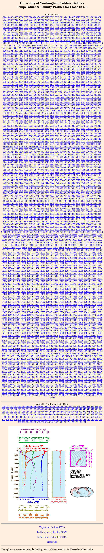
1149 (39, 45)
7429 (67, 183)
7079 (47, 170)
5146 (36, 115)
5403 (21, 139)
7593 (57, 188)
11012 (11, 242)
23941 (80, 395)
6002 (5, 144)
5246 (88, 126)
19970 (23, 335)
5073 (78, 105)
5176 (57, 118)
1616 (83, 66)
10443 (42, 234)
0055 (93, 20)
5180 (78, 118)
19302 (80, 325)
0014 (67, 17)
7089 (93, 170)
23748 (49, 395)
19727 (30, 333)
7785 (31, 196)
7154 (5, 175)
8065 (5, 201)
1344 (52, 56)
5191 (31, 120)
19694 (4, 333)
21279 (93, 356)
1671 (5, 71)
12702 (68, 278)
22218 (42, 377)
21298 (23, 359)
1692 (98, 71)
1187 (64, 48)
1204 (10, 51)
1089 (3, 43)
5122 (15, 113)
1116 (50, 43)
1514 (36, 61)
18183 (30, 307)
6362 (15, 157)
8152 (62, 203)
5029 (72, 100)
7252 (98, 177)
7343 (52, 180)
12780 (55, 286)
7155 (10, 175)
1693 (5, 74)
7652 (26, 193)
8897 (36, 221)
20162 (49, 340)
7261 (31, 180)
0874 (47, 38)
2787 (62, 89)
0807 (78, 32)
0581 (5, 30)
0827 (15, 35)
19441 (87, 328)
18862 (80, 317)
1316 (41, 53)
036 (48, 409)
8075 (21, 201)
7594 (62, 188)
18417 (80, 309)
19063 (93, 320)
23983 (99, 395)
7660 (36, 193)
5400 (5, 139)
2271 (15, 87)
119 (79, 417)
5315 (78, 131)
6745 (31, 162)
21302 (30, 359)
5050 (72, 102)
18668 (11, 315)
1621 (5, 69)
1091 (14, 43)
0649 (10, 32)
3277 (57, 95)
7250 (88, 177)
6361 (10, 157)
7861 (88, 196)
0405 (98, 22)
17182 (42, 294)
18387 (61, 309)
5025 (52, 100)
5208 (93, 120)
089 (60, 414)
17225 (55, 294)
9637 (21, 229)
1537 (21, 64)
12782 (68, 286)
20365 (11, 346)
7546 (31, 185)
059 (40, 412)
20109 (68, 338)
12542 (4, 268)
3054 (41, 95)
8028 (72, 198)
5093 (83, 108)
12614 (49, 271)
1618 (93, 66)
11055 (67, 242)
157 (40, 422)
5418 (72, 139)
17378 (36, 296)
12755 (68, 284)
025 (3, 409)
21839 (99, 366)
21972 (68, 372)
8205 (41, 208)
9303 (36, 227)
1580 (26, 66)
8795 (5, 221)
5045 (47, 102)
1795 (47, 79)
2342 (83, 87)
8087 (41, 201)
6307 (78, 152)
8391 (83, 214)
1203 (5, 51)
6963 (62, 167)
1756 (78, 74)
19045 (74, 320)
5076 (93, 105)
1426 (26, 58)
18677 (17, 315)
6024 (67, 144)
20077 (30, 338)
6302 (52, 152)
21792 (23, 366)
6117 (67, 146)
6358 (93, 154)
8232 (26, 211)
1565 (47, 64)
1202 (100, 48)
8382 (57, 214)
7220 (67, 177)
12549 (23, 268)
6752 (67, 162)
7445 (72, 183)
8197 (5, 208)
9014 (62, 221)
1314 (31, 53)
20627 (17, 351)
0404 (93, 22)
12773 (17, 286)
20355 (99, 343)
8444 (52, 216)
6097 (26, 146)
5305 (36, 131)
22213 (36, 377)
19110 (61, 322)
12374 (49, 252)
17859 (36, 302)
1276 (72, 51)
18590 (55, 312)
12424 (87, 258)
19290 (68, 325)
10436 (17, 234)
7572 (10, 188)
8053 (98, 198)
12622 (99, 271)
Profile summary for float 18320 (52, 532)
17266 (68, 294)
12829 (99, 289)
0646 (98, 30)
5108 (52, 110)
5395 (78, 136)
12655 (4, 278)
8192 (83, 206)
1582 (36, 66)
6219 (10, 149)
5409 (26, 139)
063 (56, 412)
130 (23, 419)
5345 (93, 133)
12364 (86, 250)
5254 (26, 128)
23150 (42, 392)
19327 (99, 325)
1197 (75, 48)
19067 (11, 322)
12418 (55, 258)
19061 (87, 320)
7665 (52, 193)
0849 (88, 35)
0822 (98, 32)
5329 (52, 133)
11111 (86, 247)
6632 (62, 159)
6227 (47, 149)
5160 (72, 115)
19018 (61, 320)
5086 (47, 108)
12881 (23, 291)
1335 (10, 56)
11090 (67, 245)
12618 (74, 271)
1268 (36, 51)
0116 (72, 22)
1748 (36, 74)
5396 (83, 136)
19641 (87, 330)
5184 (98, 118)
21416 (87, 359)
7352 (67, 180)
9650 (41, 229)
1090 (8, 43)
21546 (17, 364)
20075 (24, 338)
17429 (80, 296)
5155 (47, 115)
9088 (88, 221)
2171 (5, 84)
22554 (42, 382)
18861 (74, 317)
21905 (11, 372)
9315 (72, 227)
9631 (5, 229)
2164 (67, 82)
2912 (5, 95)
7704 (15, 196)
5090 (67, 108)
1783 (93, 76)
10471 (11, 237)
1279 (88, 51)
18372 (42, 309)
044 (80, 409)
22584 (68, 382)
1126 (100, 43)
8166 (93, 203)
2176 (31, 84)
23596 (23, 395)
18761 (80, 315)
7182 (78, 175)
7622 (83, 190)
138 (52, 419)
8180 (47, 206)
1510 (15, 61)
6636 (78, 159)
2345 (98, 87)
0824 (10, 35)
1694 (10, 74)
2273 (26, 87)
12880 (17, 291)
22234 (61, 377)
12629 (42, 273)
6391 (41, 157)
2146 (78, 79)
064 (60, 412)
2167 (83, 82)
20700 (74, 351)
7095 (10, 172)
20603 (80, 348)
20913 (42, 353)
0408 (15, 25)
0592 (36, 30)
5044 (41, 102)
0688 (36, 32)
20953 (68, 353)
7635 (93, 190)
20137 (17, 340)
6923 (47, 167)
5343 (88, 133)
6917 (15, 167)
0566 (72, 27)
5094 (88, 108)
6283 (15, 152)
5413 (47, 139)
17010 (80, 291)
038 (56, 409)
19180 (17, 325)
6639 (93, 159)
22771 (17, 387)
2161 (52, 82)
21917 (23, 372)
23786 (55, 395)
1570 (72, 64)
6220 (15, 149)
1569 (67, 64)
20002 (61, 335)
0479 (10, 27)
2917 (31, 95)
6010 (21, 144)
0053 (83, 20)
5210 (5, 123)
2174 (21, 84)
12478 (4, 265)
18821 (36, 317)
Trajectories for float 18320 (52, 527)
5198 (67, 120)
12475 (87, 263)
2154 (21, 82)
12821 (49, 289)
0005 (26, 17)
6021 (52, 144)
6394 (57, 157)
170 (64, 422)
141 (60, 419)
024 (100, 406)
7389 (5, 183)
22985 (80, 390)
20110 (74, 338)
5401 (10, 139)
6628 (41, 159)
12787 (99, 286)
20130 (87, 338)
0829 (26, 35)
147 (84, 419)
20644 (42, 351)
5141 (10, 115)
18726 (49, 315)
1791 (36, 79)
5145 (31, 115)
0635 (62, 30)
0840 (78, 35)
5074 (83, 105)
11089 (61, 245)
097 (92, 414)
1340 (36, 56)
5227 (88, 123)
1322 (67, 53)
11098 (12, 247)
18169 (23, 307)
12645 (42, 276)
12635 (80, 273)
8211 (72, 208)
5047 (57, 102)
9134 (36, 224)
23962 (93, 395)
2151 (5, 82)
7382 (93, 180)
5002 (36, 97)
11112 (92, 247)
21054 (17, 356)
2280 (62, 87)
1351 (88, 56)
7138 (57, 172)
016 (68, 406)
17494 (23, 299)
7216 (57, 177)
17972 (87, 302)
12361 (67, 250)
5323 (21, 133)
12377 (61, 252)
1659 (78, 69)
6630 (52, 159)
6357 (88, 154)
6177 (88, 146)
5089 (62, 108)
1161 (100, 45)
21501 (80, 361)
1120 (70, 43)
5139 (98, 113)
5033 (93, 100)
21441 (11, 361)
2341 (78, 87)
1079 (83, 40)
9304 (41, 227)
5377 (10, 136)
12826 (80, 289)
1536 (15, 64)
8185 (67, 206)
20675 (61, 351)
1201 (95, 48)
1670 (98, 69)
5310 (62, 131)
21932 (30, 372)
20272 (36, 343)
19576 (30, 330)
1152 (54, 45)
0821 (93, 32)
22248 (80, 377)
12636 (87, 273)
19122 (74, 322)
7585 (36, 188)
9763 (60, 232)
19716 (17, 333)
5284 (72, 128)
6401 (78, 157)
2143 (62, 79)
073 (96, 412)
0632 (57, 30)
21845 (11, 369)
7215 (52, 177)
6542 (31, 159)
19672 (99, 330)
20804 (99, 351)
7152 (93, 172)
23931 (74, 395)
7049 (98, 167)
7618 (67, 190)
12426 (93, 258)
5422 (93, 139)
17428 (74, 296)
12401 (68, 255)
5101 (16, 110)
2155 (26, 82)
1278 (83, 51)
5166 (5, 118)
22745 (80, 384)
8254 (62, 211)
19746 (42, 333)
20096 (49, 338)
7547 (36, 185)
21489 (61, 361)
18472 (11, 312)
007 (32, 406)
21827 (74, 366)
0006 (31, 17)
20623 (11, 351)
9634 (15, 229)
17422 (68, 296)
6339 (47, 154)
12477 (99, 263)
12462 (49, 263)
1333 (98, 53)
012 (52, 406)
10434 (4, 234)
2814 (41, 92)
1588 (67, 66)
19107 (55, 322)
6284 (21, 152)
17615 (87, 299)
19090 (43, 322)
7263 (41, 180)
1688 (83, 71)
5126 (36, 113)
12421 (74, 258)
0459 (93, 25)
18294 (68, 307)
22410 (55, 379)
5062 (26, 105)
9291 (98, 224)
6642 (10, 162)
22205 (23, 377)
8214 (88, 208)
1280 (93, 51)
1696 (15, 74)
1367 (21, 58)
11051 (49, 242)
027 (11, 409)
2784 (47, 89)
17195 (49, 294)
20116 (80, 338)
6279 (93, 149)
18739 (61, 315)
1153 (59, 45)
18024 (11, 304)
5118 (93, 110)
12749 (36, 284)
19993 (42, 335)
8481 (26, 219)
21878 (55, 369)
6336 (31, 154)
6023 (62, 144)
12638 (99, 273)
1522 (78, 61)
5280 (52, 128)
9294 (10, 227)
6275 (72, 149)
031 (28, 409)
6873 (31, 164)
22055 (23, 374)
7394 (10, 183)
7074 (31, 170)
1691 (93, 71)
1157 (80, 45)
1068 (52, 40)
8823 (21, 221)
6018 (36, 144)
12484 (42, 265)
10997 (74, 240)
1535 (10, 64)
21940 (42, 372)
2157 (36, 82)
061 (48, 412)
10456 (68, 234)
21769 (11, 366)
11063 (92, 242)
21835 (87, 366)
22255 (87, 377)
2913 (10, 95)
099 (100, 414)
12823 (61, 289)
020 (84, 406)
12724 (36, 281)
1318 (52, 53)
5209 (98, 120)
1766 (31, 76)
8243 (36, 211)
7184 (88, 175)
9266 (72, 224)
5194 (47, 120)
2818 (62, 92)
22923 (11, 390)
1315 (36, 53)
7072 (26, 170)
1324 (78, 53)
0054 (88, 20)
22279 (17, 379)
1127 (3, 45)
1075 (62, 40)
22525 (23, 382)
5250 (10, 128)
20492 (49, 346)
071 (88, 412)
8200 (21, 208)
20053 (99, 335)
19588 (42, 330)
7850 (78, 196)
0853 (5, 38)
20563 (23, 348)
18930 (17, 320)
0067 (57, 22)
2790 (78, 89)
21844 (4, 369)
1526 (93, 61)
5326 (36, 133)
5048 (62, 102)
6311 (98, 152)
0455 (72, 25)
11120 (17, 250)
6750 (57, 162)
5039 (26, 102)
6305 (67, 152)
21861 (30, 369)
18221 (36, 307)
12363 (80, 250)
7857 (83, 196)
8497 (62, 219)
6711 (26, 162)
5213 (21, 123)
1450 (47, 58)
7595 (67, 188)
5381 (26, 136)
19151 (99, 322)
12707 (74, 278)
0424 (52, 25)
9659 (62, 229)
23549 (17, 395)
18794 (4, 317)
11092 (80, 245)
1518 (57, 61)
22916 (4, 390)
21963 (61, 372)
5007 (62, 97)
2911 (98, 92)
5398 (93, 136)
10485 (23, 237)
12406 (87, 255)
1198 (80, 48)
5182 (88, 118)
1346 (62, 56)
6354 (72, 154)
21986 (93, 372)
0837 (67, 35)
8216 (98, 208)
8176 (31, 206)
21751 (99, 364)
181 (84, 422)
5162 (83, 115)
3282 (83, 95)
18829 (55, 317)
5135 (78, 113)
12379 (74, 252)
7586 (41, 188)
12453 (93, 260)
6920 (31, 167)
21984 (87, 372)
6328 (10, 154)
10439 (30, 234)
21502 (87, 361)
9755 (29, 232)
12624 (11, 273)
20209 (80, 340)
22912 (99, 387)
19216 (42, 325)
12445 (42, 260)
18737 (55, 315)
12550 (30, 268)
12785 (87, 286)
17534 (42, 299)
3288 (15, 97)
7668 (62, 193)
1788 (21, 79)
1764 (21, 76)
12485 (49, 265)
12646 (49, 276)
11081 (30, 245)
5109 (57, 110)
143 (68, 419)
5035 (5, 102)
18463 (4, 312)
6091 (93, 144)
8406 (21, 216)
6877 (41, 164)
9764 (66, 232)
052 (11, 412)
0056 (98, 20)
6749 (52, 162)
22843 (68, 387)
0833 (47, 35)
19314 (87, 325)
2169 (93, 82)
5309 (57, 131)
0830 (31, 35)
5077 (98, 105)
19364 (36, 328)
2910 (93, 92)
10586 (74, 237)
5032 (88, 100)
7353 (72, 180)
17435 (87, 296)
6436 (88, 157)
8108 (57, 201)
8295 (93, 211)
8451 (67, 216)
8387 (72, 214)
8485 (41, 219)
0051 (72, 20)
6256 (67, 149)
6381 (26, 157)
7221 (72, 177)
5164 (93, 115)
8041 (83, 198)
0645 (93, 30)
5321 (10, 133)
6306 (72, 152)
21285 (99, 356)
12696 (49, 278)
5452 (83, 141)
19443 (93, 328)
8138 (15, 203)
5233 (21, 126)
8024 (67, 198)
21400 (80, 359)
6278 (88, 149)
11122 (23, 250)
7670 (67, 193)
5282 (62, 128)
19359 (30, 328)
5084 (36, 108)
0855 (15, 38)
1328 (93, 53)
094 (80, 414)
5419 (78, 139)
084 (40, 414)
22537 (30, 382)
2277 (47, 87)
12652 (87, 276)
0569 (88, 27)
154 (28, 422)
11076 (24, 245)
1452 (57, 58)
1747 (31, 74)
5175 (52, 118)
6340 (52, 154)
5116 (88, 110)
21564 (23, 364)
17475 (11, 299)
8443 (47, 216)
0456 (78, 25)
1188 (69, 48)
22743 (74, 384)
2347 (10, 89)
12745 (17, 284)
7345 (57, 180)
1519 (62, 61)
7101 (21, 172)
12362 (73, 250)
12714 (4, 281)
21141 (49, 356)
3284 (93, 95)
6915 (5, 167)
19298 (74, 325)
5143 (21, 115)
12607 (4, 271)
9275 (83, 224)
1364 (5, 58)
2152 (10, 82)
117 (72, 417)
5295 (93, 128)
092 (72, 414)
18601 (68, 312)
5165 (98, 115)
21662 (42, 364)
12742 (4, 284)
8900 (52, 221)
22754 (93, 384)
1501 (83, 58)
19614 (68, 330)
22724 (42, 384)
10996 (68, 240)
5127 (41, 113)
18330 (11, 309)
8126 (88, 201)
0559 (57, 27)
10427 (87, 232)
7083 (67, 170)
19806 (61, 333)
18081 (61, 304)
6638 (88, 159)
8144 (36, 203)
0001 (5, 17)
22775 (23, 387)
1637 (67, 69)
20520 (61, 346)
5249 (5, 128)
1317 (47, 53)
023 (96, 406)
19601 (55, 330)
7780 (26, 196)
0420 (31, 25)
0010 (47, 17)
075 (3, 414)
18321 (99, 307)
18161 (17, 307)
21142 (55, 356)
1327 (88, 53)
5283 (67, 128)
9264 (62, 224)
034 (40, 409)
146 (80, 419)
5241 (62, 126)
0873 (41, 38)
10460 (80, 234)
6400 (72, 157)
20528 (80, 346)
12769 (4, 286)
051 (7, 412)
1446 (31, 58)
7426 (62, 183)
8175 (26, 206)
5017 (15, 100)
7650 (21, 193)
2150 (98, 79)
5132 (62, 113)
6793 (5, 164)
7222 (78, 177)
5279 (47, 128)
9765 (71, 232)
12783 (74, 286)
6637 (83, 159)
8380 (47, 214)
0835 (57, 35)
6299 (36, 152)
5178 (67, 118)
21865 (36, 369)
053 (15, 412)
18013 (99, 302)
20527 (74, 346)
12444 (36, 260)
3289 (21, 97)
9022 (78, 221)
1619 (98, 66)
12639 (4, 276)
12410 (11, 258)
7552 (52, 185)
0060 (21, 22)
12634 (74, 273)
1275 (67, 51)
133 (36, 419)
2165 (72, 82)
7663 (47, 193)
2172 (10, 84)
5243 (72, 126)
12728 (55, 281)
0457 (83, 25)
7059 (10, 170)
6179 (93, 146)
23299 (55, 392)
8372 (26, 214)
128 (15, 419)
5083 (31, 108)
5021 (36, 100)
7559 (78, 185)
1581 (31, 66)
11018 (30, 242)
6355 (78, 154)
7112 (41, 172)
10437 (23, 234)
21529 (4, 364)
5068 (57, 105)
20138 (23, 340)
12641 (17, 276)
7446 (78, 183)
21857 (23, 369)
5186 (5, 120)
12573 (61, 268)
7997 (36, 198)
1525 (88, 61)
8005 (41, 198)
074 (100, 412)
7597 (78, 188)
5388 (52, 136)
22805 (36, 387)
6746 (36, 162)
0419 (26, 25)
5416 (62, 139)
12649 (68, 276)
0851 (93, 35)
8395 (5, 216)
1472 (72, 58)
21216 (74, 356)
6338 (41, 154)
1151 (49, 45)
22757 (4, 387)
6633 (67, 159)
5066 (47, 105)
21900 (99, 369)
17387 (49, 296)
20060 (17, 338)
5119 (98, 110)
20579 (42, 348)
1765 (26, 76)
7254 (10, 180)
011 (48, 406)
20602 (74, 348)
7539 (21, 185)
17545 (49, 299)
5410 (31, 139)
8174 (21, 206)
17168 (30, 294)
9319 (83, 227)
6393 (52, 157)
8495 (57, 219)
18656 (4, 315)
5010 (78, 97)
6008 (15, 144)
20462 (36, 346)
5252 (21, 128)
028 (15, 409)
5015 (5, 100)
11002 (87, 240)
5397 (88, 136)
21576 (30, 364)
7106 (31, 172)
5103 (26, 110)
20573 (36, 348)
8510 (83, 219)
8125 (83, 201)
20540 (99, 346)
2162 (57, 82)
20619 (99, 348)
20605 (87, 348)
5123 (21, 113)
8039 (78, 198)
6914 (98, 164)
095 (84, 414)
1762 (10, 76)
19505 (11, 330)
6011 (26, 144)
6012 (31, 144)
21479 (42, 361)
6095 (16, 146)
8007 (47, 198)
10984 (99, 237)
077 (11, 414)
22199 (17, 377)
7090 (98, 170)
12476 (93, 263)
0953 (26, 40)
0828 (21, 35)
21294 (17, 359)
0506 (21, 27)
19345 (11, 328)
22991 (87, 390)
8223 (15, 211)
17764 (23, 302)
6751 (62, 162)
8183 (57, 206)
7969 (26, 198)
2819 (67, 92)
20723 (87, 351)
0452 (57, 25)
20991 (99, 353)
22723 (36, 384)
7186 (98, 175)
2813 (36, 92)
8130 (5, 203)
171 (68, 422)
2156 (31, 82)
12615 (55, 271)
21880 (68, 369)
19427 (80, 328)
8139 (21, 203)
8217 (5, 211)
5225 (78, 123)
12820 (42, 289)
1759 (93, 74)
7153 (98, 172)
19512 (17, 330)
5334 (78, 133)
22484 (87, 379)
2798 (15, 92)
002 (11, 406)
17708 (4, 302)
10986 (11, 240)
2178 (36, 84)
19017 (55, 320)
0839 (72, 35)
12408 (99, 255)
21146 (61, 356)
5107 (47, 110)
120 (84, 417)
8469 (93, 216)
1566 (52, 64)
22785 (30, 387)
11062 (86, 242)
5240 (57, 126)
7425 (57, 183)
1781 (83, 76)
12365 (93, 250)
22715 (23, 384)
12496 (74, 265)
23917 (68, 395)
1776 (57, 76)
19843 (74, 333)
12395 (42, 255)
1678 (36, 71)
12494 (68, 265)
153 (23, 422)
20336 (80, 343)
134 (40, 419)
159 (44, 422)
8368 (15, 214)
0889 (5, 40)
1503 (93, 58)
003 (15, 406)
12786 (93, 286)
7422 (52, 183)
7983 (31, 198)
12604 (87, 268)
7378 (83, 180)
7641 (98, 190)
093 (76, 414)
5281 (57, 128)
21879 (61, 369)
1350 (83, 56)
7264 (47, 180)
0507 (26, 27)
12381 (87, 252)
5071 (67, 105)
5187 (10, 120)
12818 (30, 289)
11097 (6, 247)
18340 (17, 309)
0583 (15, 30)
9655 (52, 229)
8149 (52, 203)
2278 (52, 87)
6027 (83, 144)
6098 (31, 146)
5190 (26, 120)
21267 (86, 356)
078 (15, 414)
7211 (31, 177)
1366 (15, 58)
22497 (4, 382)
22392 (49, 379)
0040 (62, 20)
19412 (74, 328)
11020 (42, 242)
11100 (24, 247)
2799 (21, 92)
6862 (21, 164)
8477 (15, 219)
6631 (57, 159)
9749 (8, 232)
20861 (23, 353)
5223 (67, 123)
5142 (15, 115)
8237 (31, 211)
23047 (99, 390)
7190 (21, 177)
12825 (74, 289)
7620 (78, 190)
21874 (49, 369)
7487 (93, 183)
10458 (74, 234)
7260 (26, 180)
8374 (31, 214)
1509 (10, 61)
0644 (88, 30)
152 (19, 422)
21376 (61, 359)
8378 (41, 214)
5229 (98, 123)
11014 (17, 242)
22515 (17, 382)
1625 (26, 69)
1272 (52, 51)
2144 (67, 79)
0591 (31, 30)
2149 (93, 79)
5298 (98, 128)
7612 (47, 190)
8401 (15, 216)
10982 (87, 237)
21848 (17, 369)
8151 (57, 203)
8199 (15, 208)
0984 (41, 40)
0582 (10, 30)
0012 (57, 17)
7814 (47, 196)
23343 (68, 392)
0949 (21, 40)
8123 (77, 201)
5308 (52, 131)
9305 (47, 227)
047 (92, 409)
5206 (83, 120)
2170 (98, 82)
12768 (99, 284)
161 (52, 422)
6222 (21, 149)
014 (60, 406)
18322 (4, 309)
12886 (55, 291)
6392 (47, 157)
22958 (42, 390)
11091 (74, 245)
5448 (62, 141)
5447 (57, 141)
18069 (55, 304)
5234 (26, 126)
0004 (21, 17)
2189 (78, 84)
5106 (42, 110)
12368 (11, 252)
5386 (47, 136)
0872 (36, 38)
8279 (78, 211)
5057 (5, 105)
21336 (42, 359)
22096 (68, 374)
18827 (49, 317)
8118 (67, 201)
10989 (30, 240)
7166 (57, 175)
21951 (49, 372)
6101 (41, 146)
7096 (16, 172)
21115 (36, 356)
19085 (36, 322)
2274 (31, 87)
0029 (21, 20)
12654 (99, 276)
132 (32, 419)
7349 (62, 180)
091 (68, 414)
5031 (83, 100)
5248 (98, 126)
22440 (68, 379)
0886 (88, 38)
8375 (36, 214)
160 (48, 422)
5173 (41, 118)
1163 (8, 48)
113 (56, 417)
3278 (62, 95)
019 (80, 406)
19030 (68, 320)
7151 (88, 172)
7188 (10, 177)
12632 (61, 273)
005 (23, 406)
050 (3, 412)
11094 (92, 245)
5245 (83, 126)
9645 (31, 229)
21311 (36, 359)
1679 (41, 71)
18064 (42, 304)
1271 (47, 51)
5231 (10, 126)
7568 (98, 185)
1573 (88, 64)
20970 (80, 353)
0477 (98, 25)
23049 (4, 392)
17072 (93, 291)
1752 (57, 74)
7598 (83, 188)
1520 (67, 61)
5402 (15, 139)
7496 (98, 183)
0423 (47, 25)
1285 (10, 53)
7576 (21, 188)
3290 (26, 97)
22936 (23, 390)
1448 (36, 58)
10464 (99, 234)
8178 (36, 206)
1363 (98, 56)
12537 (87, 265)
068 (76, 412)
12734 (80, 281)
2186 (62, 84)
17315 (99, 294)
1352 (93, 56)
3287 (10, 97)
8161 (67, 203)
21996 (99, 372)
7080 (52, 170)
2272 (21, 87)
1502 (88, 58)
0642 (78, 30)
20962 (74, 353)
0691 (52, 32)
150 (96, 419)
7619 (72, 190)
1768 (41, 76)
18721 (42, 315)
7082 (62, 170)
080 (23, 414)
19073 (24, 322)
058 (36, 412)
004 (19, 406)
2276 (41, 87)
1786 (10, 79)
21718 (87, 364)
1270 (41, 51)
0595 (52, 30)
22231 (55, 377)
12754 (61, 284)
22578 (61, 382)
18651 (99, 312)
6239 (62, 149)
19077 (30, 322)
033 (36, 409)
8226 (21, 211)
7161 (41, 175)
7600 (93, 188)
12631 (55, 273)
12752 (55, 284)
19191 (23, 325)
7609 (31, 190)
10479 (17, 237)
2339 (67, 87)
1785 (5, 79)
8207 (52, 208)
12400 (61, 255)
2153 (15, 82)
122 (92, 417)
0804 (67, 32)
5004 (47, 97)
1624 (21, 69)
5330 (57, 133)
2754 (26, 89)
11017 (24, 242)
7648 (15, 193)
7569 (5, 188)
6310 (93, 152)
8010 (57, 198)
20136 (11, 340)
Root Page (52, 542)
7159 (31, 175)
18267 (55, 307)
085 (44, 414)
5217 (41, 123)
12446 (49, 260)
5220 (52, 123)
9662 (72, 229)
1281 (98, 51)
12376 (55, 252)
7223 (83, 177)
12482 (30, 265)
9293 (5, 227)
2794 (93, 89)
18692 (23, 315)
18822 (42, 317)
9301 (26, 227)
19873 (80, 333)
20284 (49, 343)
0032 (36, 20)
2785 (52, 89)
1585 (52, 66)
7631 (88, 190)
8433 (36, 216)
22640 (87, 382)
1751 (52, 74)
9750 (14, 232)
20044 (93, 335)
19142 (93, 322)
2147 (83, 79)
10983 (93, 237)
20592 (61, 348)
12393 (36, 255)
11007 (99, 240)
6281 (5, 152)
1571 (78, 64)
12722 (23, 281)
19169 (4, 325)
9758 (40, 232)
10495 (49, 237)
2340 (72, 87)
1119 (65, 43)
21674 (61, 364)
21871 (42, 369)
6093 (5, 146)
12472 (74, 263)
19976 (30, 335)
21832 (80, 366)
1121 (75, 43)
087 (52, 414)
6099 (36, 146)
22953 (30, 390)
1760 (98, 74)
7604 (10, 190)
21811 (49, 366)
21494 (68, 361)
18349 (23, 309)
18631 (87, 312)
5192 (36, 120)
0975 (36, 40)
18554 (36, 312)
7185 (93, 175)
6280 (98, 149)
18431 (87, 309)
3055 (47, 95)
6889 (88, 164)
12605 (93, 268)
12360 (61, 250)
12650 (74, 276)
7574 (15, 188)
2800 (26, 92)
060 (44, 412)
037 (52, 409)
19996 (49, 335)
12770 (11, 286)
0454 (67, 25)
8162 (72, 203)
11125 (29, 250)
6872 (26, 164)
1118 (59, 43)
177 (76, 422)
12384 (4, 255)
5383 (31, 136)
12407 (93, 255)
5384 (36, 136)
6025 (72, 144)
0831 (36, 35)
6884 (67, 164)
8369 (21, 214)
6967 (67, 167)
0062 (31, 22)
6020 (47, 144)
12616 (61, 271)
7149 (77, 172)
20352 (93, 343)
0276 (83, 22)
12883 (36, 291)
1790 (31, 79)
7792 (36, 196)
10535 (68, 237)
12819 (36, 289)
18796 (11, 317)
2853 (83, 92)
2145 (72, 79)
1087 (93, 40)
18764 (87, 315)
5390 (62, 136)
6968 (72, 167)
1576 (5, 66)
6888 (83, 164)
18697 (30, 315)
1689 (88, 71)
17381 (42, 296)
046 (88, 409)
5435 (36, 141)
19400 (55, 328)
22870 (80, 387)
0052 (78, 20)
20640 (36, 351)
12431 (17, 260)
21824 (68, 366)
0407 (10, 25)
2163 (62, 82)
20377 (17, 346)
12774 (23, 286)
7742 (21, 196)
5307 (47, 131)
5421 (88, 139)
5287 (83, 128)
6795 (15, 164)
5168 (15, 118)
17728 (17, 302)
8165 (88, 203)
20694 (68, 351)
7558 (72, 185)
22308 (30, 379)
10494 (42, 237)
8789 (98, 219)
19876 (93, 333)
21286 (4, 359)
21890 (87, 369)
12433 (23, 260)
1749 (41, 74)
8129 (98, 201)
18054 (36, 304)
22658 (99, 382)
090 (64, 414)
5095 (93, 108)
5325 (31, 133)
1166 (24, 48)
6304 (62, 152)
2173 (15, 84)
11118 (11, 250)
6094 (10, 146)
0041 (67, 20)
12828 (93, 289)
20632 (30, 351)
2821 (78, 92)
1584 (47, 66)
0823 (5, 35)
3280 (72, 95)
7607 (26, 190)
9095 (10, 224)
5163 (88, 115)
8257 (67, 211)
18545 (30, 312)
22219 (49, 377)
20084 (36, 338)
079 (19, 414)
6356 (83, 154)
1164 (13, 48)
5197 (62, 120)
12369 (17, 252)
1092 (19, 43)
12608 (11, 271)
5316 (83, 131)
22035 (11, 374)
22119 (74, 374)
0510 (41, 27)
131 (28, 419)
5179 (72, 118)
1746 (26, 74)
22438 (61, 379)
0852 (98, 35)
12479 (11, 265)
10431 (93, 232)
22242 (68, 377)
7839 (62, 196)
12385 (11, 255)
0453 (62, 25)
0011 (52, 17)
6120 (77, 146)
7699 (5, 196)
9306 (52, 227)
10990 (36, 240)
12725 (42, 281)
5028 (67, 100)
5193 (41, 120)
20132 (93, 338)
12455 (4, 263)
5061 (21, 105)
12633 (68, 273)
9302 (31, 227)
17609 (80, 299)
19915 (4, 335)
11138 (35, 250)
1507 (5, 61)
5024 (47, 100)
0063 (36, 22)
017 (72, 406)
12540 (93, 265)
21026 (11, 356)
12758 (80, 284)
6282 (10, 152)
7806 (41, 196)
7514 (5, 185)
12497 (80, 265)
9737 (98, 229)
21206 (67, 356)
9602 (93, 227)
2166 (78, 82)
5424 (5, 141)
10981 (80, 237)
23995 (52, 397)
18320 (93, 307)
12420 (68, 258)
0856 (21, 38)
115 (64, 417)
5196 (57, 120)
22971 (55, 390)
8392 (88, 214)
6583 (36, 159)
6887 (78, 164)
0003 (15, 17)
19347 (17, 328)
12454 (99, 260)
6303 (57, 152)
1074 (57, 40)
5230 (5, 126)
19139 (87, 322)
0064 (41, 22)
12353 (48, 250)
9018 (72, 221)
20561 (17, 348)
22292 (23, 379)
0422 (41, 25)
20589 (55, 348)
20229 (99, 340)
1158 (85, 45)
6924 (52, 167)
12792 (23, 289)
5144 (26, 115)
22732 (55, 384)
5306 (41, 131)
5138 (93, 113)
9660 (67, 229)
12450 (74, 260)
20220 (87, 340)
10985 (4, 240)
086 (48, 414)
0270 (78, 22)
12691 (42, 278)
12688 (36, 278)
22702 (17, 384)
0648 (5, 32)
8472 (98, 216)
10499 (61, 237)
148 (88, 419)
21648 (36, 364)
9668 (83, 229)
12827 (87, 289)
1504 (98, 58)
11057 (74, 242)
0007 (36, 17)
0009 (41, 17)
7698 (98, 193)
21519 (93, 361)
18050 (30, 304)
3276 (52, 95)
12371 (30, 252)
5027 (62, 100)
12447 (55, 260)
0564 (62, 27)
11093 (86, 245)
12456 (11, 263)
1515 (41, 61)
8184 (62, 206)
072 (92, 412)
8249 (47, 211)
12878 (4, 291)
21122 (42, 356)
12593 (80, 268)
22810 (42, 387)
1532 (98, 61)
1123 (85, 43)
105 (24, 417)
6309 (88, 152)
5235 (31, 126)
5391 (67, 136)
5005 (52, 97)
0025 (5, 20)
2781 (31, 89)
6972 (83, 167)
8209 (62, 208)
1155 (70, 45)
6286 (31, 152)
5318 (93, 131)
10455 (61, 234)
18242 (49, 307)
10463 (93, 234)
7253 (5, 180)
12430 (11, 260)
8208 (57, 208)
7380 (88, 180)
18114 (4, 307)
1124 (90, 43)
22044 (17, 374)
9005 (57, 221)
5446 (52, 141)
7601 (98, 188)
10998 (81, 240)
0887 (93, 38)
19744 (36, 333)
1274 (62, 51)
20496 (55, 346)
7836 (57, 196)
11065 (99, 242)
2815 (47, 92)
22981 (74, 390)
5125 (31, 113)
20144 (30, 340)
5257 (36, 128)
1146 (24, 45)
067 (72, 412)
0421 (36, 25)
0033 (41, 20)
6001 (98, 141)
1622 (10, 69)
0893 (10, 40)
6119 (72, 146)
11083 (36, 245)
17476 (17, 299)
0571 (98, 27)
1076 (67, 40)
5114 (78, 110)
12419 (61, 258)
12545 (17, 268)
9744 (3, 232)
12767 (93, 284)
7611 (41, 190)
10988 (24, 240)
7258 (21, 180)
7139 (62, 172)
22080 (42, 374)
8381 (52, 214)
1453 (62, 58)
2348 (15, 89)
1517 (52, 61)
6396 (62, 157)
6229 (57, 149)
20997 (5, 356)
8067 (16, 201)
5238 (47, 126)
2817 (57, 92)
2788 (67, 89)
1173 (59, 48)
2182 (57, 84)
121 (88, 417)
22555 (49, 382)
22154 (93, 374)
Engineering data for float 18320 (52, 537)
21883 (74, 369)
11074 (17, 245)
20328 (61, 343)
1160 (95, 45)
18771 (93, 315)
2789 (72, 89)
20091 (43, 338)
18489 (17, 312)
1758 (88, 74)
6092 (98, 144)
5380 (21, 136)
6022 (57, 144)
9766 (76, 232)
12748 (30, 284)
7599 (88, 188)
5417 (67, 139)
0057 (5, 22)
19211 (36, 325)
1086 (88, 40)
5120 (5, 113)
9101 (26, 224)
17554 (61, 299)
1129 (14, 45)
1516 (47, 61)
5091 (72, 108)
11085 (49, 245)
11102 (37, 247)
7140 (67, 172)
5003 (41, 97)
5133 (67, 113)
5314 (72, 131)
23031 (93, 390)
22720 (30, 384)
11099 (18, 247)
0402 (88, 22)
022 (92, 406)
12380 (80, 252)
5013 (93, 97)
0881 (78, 38)
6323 (5, 154)
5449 (67, 141)
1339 (31, 56)
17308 (93, 294)
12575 (68, 268)
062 (52, 412)
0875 (52, 38)
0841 (83, 35)
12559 (55, 268)
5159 (67, 115)
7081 (57, 170)
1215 (21, 51)
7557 (67, 185)
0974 (31, 40)
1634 (57, 69)
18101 (93, 304)
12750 (42, 284)
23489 (4, 395)
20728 (93, 351)
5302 (21, 131)
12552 (42, 268)
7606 (21, 190)
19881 (99, 333)
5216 (36, 123)
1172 (54, 48)
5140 (5, 115)
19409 (68, 328)
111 (48, 417)
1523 (83, 61)
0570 (93, 27)
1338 (26, 56)
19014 (49, 320)
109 (40, 417)
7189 (15, 177)
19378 (42, 328)
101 (8, 417)
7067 (21, 170)
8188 (72, 206)
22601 (74, 382)
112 (52, 417)
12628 (36, 273)
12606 (99, 268)
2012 (57, 79)
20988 (93, 353)
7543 (26, 185)
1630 (36, 69)
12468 (61, 263)
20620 (4, 351)
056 (28, 412)
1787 (15, 79)
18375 (49, 309)
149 (92, 419)
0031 (31, 20)
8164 (83, 203)
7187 (5, 177)
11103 (43, 247)
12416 (42, 258)
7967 (21, 198)
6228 (52, 149)
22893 (93, 387)
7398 (15, 183)
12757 (74, 284)
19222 (49, 325)
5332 (67, 133)
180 (80, 422)
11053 (55, 242)
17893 (49, 302)
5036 (10, 102)
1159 (90, 45)
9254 (41, 224)
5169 (21, 118)
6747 (41, 162)
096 (88, 414)
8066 (10, 201)
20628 (23, 351)
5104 (31, 110)
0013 (62, 17)
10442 (36, 234)
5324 (26, 133)
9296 (15, 227)
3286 (5, 97)
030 (23, 409)
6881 (52, 164)
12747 (23, 284)
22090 (55, 374)
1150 (44, 45)
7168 (67, 175)
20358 (4, 346)
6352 (62, 154)
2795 (98, 89)
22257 (93, 377)
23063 (17, 392)
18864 (87, 317)
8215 (93, 208)
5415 (57, 139)
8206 (47, 208)
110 (44, 417)
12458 (23, 263)
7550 (47, 185)
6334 (21, 154)
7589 (52, 188)
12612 (36, 271)
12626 (23, 273)
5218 (47, 123)
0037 (57, 20)
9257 (52, 224)
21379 (68, 359)
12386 (17, 255)
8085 (36, 201)
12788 (4, 289)
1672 (10, 71)
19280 (61, 325)
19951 (11, 335)
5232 (15, 126)
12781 (61, 286)
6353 (67, 154)
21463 (23, 361)
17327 (4, 296)
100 (4, 417)
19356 (23, 328)
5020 (31, 100)
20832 (4, 353)
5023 (41, 100)
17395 (55, 296)
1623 (15, 69)
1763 (15, 76)
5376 (5, 136)
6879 (47, 164)
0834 (52, 35)
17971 (80, 302)
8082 (31, 201)
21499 (74, 361)
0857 (26, 38)
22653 (93, 382)
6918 (21, 167)
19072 (17, 322)
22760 (11, 387)
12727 (49, 281)
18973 (30, 320)
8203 (31, 208)
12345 (42, 250)
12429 (4, 260)
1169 (39, 48)
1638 (72, 69)
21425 (93, 359)
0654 (31, 32)
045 (84, 409)
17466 (4, 299)
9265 (67, 224)
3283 (88, 95)
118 (75, 417)
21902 (4, 372)
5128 (47, 113)
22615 (80, 382)
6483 (93, 157)
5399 (98, 136)
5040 (31, 102)
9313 (67, 227)
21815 (55, 366)
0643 (83, 30)
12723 (30, 281)
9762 (55, 232)
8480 (21, 219)
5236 (36, 126)
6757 (93, 162)
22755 (99, 384)
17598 (74, 299)
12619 (80, 271)
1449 (41, 58)
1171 (49, 48)
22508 (11, 382)
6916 (10, 167)
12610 (23, 271)
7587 (47, 188)
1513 (31, 61)
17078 (99, 291)
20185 (68, 340)
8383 (62, 214)
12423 (80, 258)
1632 (47, 69)
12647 (55, 276)
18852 (68, 317)
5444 (41, 141)
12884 (42, 291)
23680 (42, 395)
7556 (62, 185)
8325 (5, 214)
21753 (4, 366)
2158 (41, 82)
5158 (62, 115)
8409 (31, 216)
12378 (68, 252)
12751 (49, 284)
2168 (88, 82)
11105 (55, 247)
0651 (21, 32)
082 (32, 414)
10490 (36, 237)
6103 (52, 146)
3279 (67, 95)
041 (68, 409)
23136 (36, 392)
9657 (57, 229)
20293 (55, 343)
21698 (80, 364)
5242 (67, 126)
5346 (98, 133)
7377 (78, 180)
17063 (87, 291)
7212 (36, 177)
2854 (88, 92)
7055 (5, 170)
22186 (11, 377)
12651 (80, 276)
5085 (41, 108)
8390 (78, 214)
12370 (23, 252)
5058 (10, 105)
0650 (15, 32)
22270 (4, 379)
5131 (57, 113)
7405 (31, 183)
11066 (5, 245)
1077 (72, 40)
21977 (80, 372)
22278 (11, 379)
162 (56, 422)
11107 (68, 247)
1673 (15, 71)
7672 (72, 193)
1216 (26, 51)
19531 (23, 330)
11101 (31, 247)
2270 (10, 87)
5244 (78, 126)
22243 (74, 377)
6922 (41, 167)
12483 (36, 265)
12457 (17, 263)
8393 (93, 214)
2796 (5, 92)
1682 (52, 71)
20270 (30, 343)
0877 (62, 38)
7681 (83, 193)
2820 (72, 92)
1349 (78, 56)
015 (64, 406)
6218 (5, 149)
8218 (10, 211)
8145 (41, 203)
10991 (43, 240)
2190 (83, 84)
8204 (36, 208)
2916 (26, 95)
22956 (36, 390)
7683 (88, 193)
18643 (93, 312)
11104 (49, 247)
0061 (26, 22)
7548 (41, 185)
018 (76, 406)
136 (44, 419)
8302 (98, 211)
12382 (93, 252)
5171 (31, 118)
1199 (85, 48)
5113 (73, 110)
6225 (36, 149)
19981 (36, 335)
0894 (15, 40)
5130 (52, 113)
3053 (36, 95)
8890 (26, 221)
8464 (83, 216)
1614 (72, 66)
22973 (68, 390)
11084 (42, 245)
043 (76, 409)
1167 (29, 48)
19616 (74, 330)
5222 (62, 123)
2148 (88, 79)
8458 (72, 216)
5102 (21, 110)
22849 (74, 387)
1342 (47, 56)
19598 (49, 330)
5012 (88, 97)
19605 (61, 330)
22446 (74, 379)
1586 (57, 66)
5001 (31, 97)
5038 (21, 102)
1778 (67, 76)
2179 (41, 84)
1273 (57, 51)
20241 (4, 343)
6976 (93, 167)
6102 (47, 146)
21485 (49, 361)
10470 (4, 237)
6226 (41, 149)
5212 (15, 123)
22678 (4, 384)
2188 (72, 84)
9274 (78, 224)
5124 (26, 113)
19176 (11, 325)
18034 (23, 304)
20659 (49, 351)
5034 (98, 100)
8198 (10, 208)
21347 (49, 359)
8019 (62, 198)
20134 (99, 338)
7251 (93, 177)
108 (36, 417)
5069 (62, 105)
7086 (83, 170)
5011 (83, 97)
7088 (88, 170)
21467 (30, 361)
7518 (10, 185)
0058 (10, 22)
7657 (31, 193)
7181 (72, 175)
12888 (61, 291)
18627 (80, 312)
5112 (67, 110)
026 (7, 409)
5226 (83, 123)
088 (56, 414)
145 (76, 419)
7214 (47, 177)
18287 (61, 307)
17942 (74, 302)
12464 (55, 263)
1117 (54, 43)
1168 (34, 48)
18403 (74, 309)
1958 (52, 79)
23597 (30, 395)
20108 (62, 338)
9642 (26, 229)
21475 (36, 361)
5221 (57, 123)
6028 (88, 144)
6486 (10, 159)
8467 (88, 216)
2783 (41, 89)
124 (100, 417)
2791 (83, 89)
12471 (68, 263)
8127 (93, 201)
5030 (78, 100)
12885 (49, 291)
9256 (47, 224)
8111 (62, 201)
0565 (67, 27)
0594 (47, 30)
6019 (41, 144)
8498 (67, 219)
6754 (78, 162)
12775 (30, 286)
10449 (55, 234)
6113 (57, 146)
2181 (52, 84)
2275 (36, 87)
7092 (5, 172)
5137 (88, 113)
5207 (88, 120)
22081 (49, 374)
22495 (93, 379)
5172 (36, 118)
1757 (83, 74)
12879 (11, 291)
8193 (88, 206)
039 (60, 409)
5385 (41, 136)
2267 (93, 84)
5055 (93, 102)
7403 (26, 183)
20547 (4, 348)
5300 (10, 131)
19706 (11, 333)
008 (36, 406)
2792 (88, 89)
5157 (57, 115)
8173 (15, 206)
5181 (83, 118)
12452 (87, 260)
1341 (41, 56)
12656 (11, 278)
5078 (5, 108)
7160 (36, 175)
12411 (17, 258)
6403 (83, 157)
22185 (4, 377)
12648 (61, 276)
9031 (83, 221)
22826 (49, 387)
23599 (36, 395)
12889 (68, 291)
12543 (11, 268)
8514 (93, 219)
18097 (80, 304)
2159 (47, 82)
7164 (47, 175)
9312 (62, 227)
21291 (11, 359)
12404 (80, 255)
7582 (31, 188)
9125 (31, 224)
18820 (30, 317)
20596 (68, 348)
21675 (68, 364)
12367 (4, 252)
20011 (68, 335)
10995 (62, 240)
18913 (4, 320)
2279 (57, 87)
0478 (5, 27)
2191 (88, 84)
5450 (72, 141)
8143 (31, 203)
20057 (4, 338)
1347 (67, 56)
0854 (10, 38)
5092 (78, 108)
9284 (88, 224)
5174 (47, 118)
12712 (99, 278)
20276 (42, 343)
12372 (36, 252)
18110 (99, 304)
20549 (11, 348)
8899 (47, 221)
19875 (87, 333)
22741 (68, 384)
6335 (26, 154)
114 (60, 417)
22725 (49, 384)
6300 (41, 152)
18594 (61, 312)
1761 (5, 76)
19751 (49, 333)
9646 (36, 229)
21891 (93, 369)
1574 (93, 64)
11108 (74, 247)
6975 (88, 167)
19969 (17, 335)
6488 (15, 159)
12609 (17, 271)
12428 (99, 258)
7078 (41, 170)
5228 (93, 123)
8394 (98, 214)
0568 (83, 27)
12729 (61, 281)
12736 (87, 281)
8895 (31, 221)
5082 (26, 108)
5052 (83, 102)
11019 (36, 242)
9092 (98, 221)
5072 (72, 105)
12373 (42, 252)
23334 (61, 392)
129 (19, 419)
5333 (72, 133)
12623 (4, 273)
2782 (36, 89)
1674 (21, 71)
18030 (17, 304)
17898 (55, 302)
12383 (99, 252)
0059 (15, 22)
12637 (93, 273)
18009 (93, 302)
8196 (98, 206)
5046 (52, 102)
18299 (74, 307)
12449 (68, 260)
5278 (41, 128)
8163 (78, 203)
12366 (99, 250)
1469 (67, 58)
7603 (5, 190)
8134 (10, 203)
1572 (83, 64)
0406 (5, 25)
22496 (99, 379)
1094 (29, 43)
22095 (61, 374)
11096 (99, 245)
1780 (78, 76)
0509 (36, 27)
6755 (83, 162)
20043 (87, 335)
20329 (68, 343)
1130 (19, 45)
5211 (10, 123)
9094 (5, 224)
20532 (87, 346)
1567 (57, 64)
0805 (72, 32)
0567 (78, 27)
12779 (49, 286)
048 (96, 409)
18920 (11, 320)
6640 (98, 159)
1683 (57, 71)
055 (23, 412)
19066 (4, 322)
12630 (49, 273)
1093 (24, 43)
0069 (67, 22)
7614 (57, 190)
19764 (55, 333)
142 (64, 419)
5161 (78, 115)
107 (32, 417)
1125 (95, 43)
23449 (93, 392)
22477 (80, 379)
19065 (99, 320)
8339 (10, 214)
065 (64, 412)
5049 (67, 102)
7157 (21, 175)
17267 (74, 294)
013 (56, 406)
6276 (78, 149)
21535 (11, 364)
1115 (44, 43)
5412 (41, 139)
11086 (55, 245)
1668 (88, 69)
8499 (72, 219)
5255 (31, 128)
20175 (61, 340)
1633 (52, 69)
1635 (62, 69)
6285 (26, 152)
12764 (87, 284)
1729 (21, 74)
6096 (21, 146)
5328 (47, 133)
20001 (55, 335)
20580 (49, 348)
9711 (88, 229)
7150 (83, 172)
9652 (47, 229)
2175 (26, 84)
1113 (34, 43)
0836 (62, 35)
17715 (11, 302)
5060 (15, 105)
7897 (93, 196)
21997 (4, 374)
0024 (98, 17)
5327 (41, 133)
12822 (55, 289)
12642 (23, 276)
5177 (62, 118)
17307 (87, 294)
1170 (44, 48)
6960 (57, 167)
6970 (78, 167)
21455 (17, 361)
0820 (88, 32)
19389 (49, 328)
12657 (17, 278)
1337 (21, 56)
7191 (26, 177)
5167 (10, 118)
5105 (37, 110)
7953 (10, 198)
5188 (15, 120)
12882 (30, 291)
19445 (99, 328)
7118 (47, 172)
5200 (78, 120)
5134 (72, 113)
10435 (11, 234)
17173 (36, 294)
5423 (98, 139)
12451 (80, 260)
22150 (87, 374)
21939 (36, 372)
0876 (57, 38)
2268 (98, 84)
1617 (88, 66)
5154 (41, 115)
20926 (55, 353)
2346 (5, 89)
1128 (8, 45)
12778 (42, 286)
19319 (93, 325)
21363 (55, 359)
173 (72, 422)
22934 (17, 390)
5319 (98, 131)
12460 (36, 263)
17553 (55, 299)
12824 (68, 289)
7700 (10, 196)
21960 (55, 372)
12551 (36, 268)
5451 (78, 141)
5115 (83, 110)
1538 (26, 64)
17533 (36, 299)
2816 (52, 92)
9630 (98, 227)
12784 (80, 286)
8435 (41, 216)
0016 (78, 17)
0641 (72, 30)
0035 (52, 20)
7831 (52, 196)
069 (80, 412)
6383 (36, 157)
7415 (47, 183)
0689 (41, 32)
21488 (55, 361)
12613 (42, 271)
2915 (21, 95)
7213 (41, 177)
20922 (49, 353)
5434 (31, 141)
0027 (10, 20)
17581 (68, 299)
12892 (74, 291)
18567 (49, 312)
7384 (98, 180)
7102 (26, 172)
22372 (42, 379)
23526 (11, 395)
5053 (88, 102)
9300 (21, 227)
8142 (26, 203)
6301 (47, 152)
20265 (23, 343)
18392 (68, 309)
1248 (31, 51)
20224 (93, 340)
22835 (61, 387)
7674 (78, 193)
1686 (72, 71)
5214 (26, 123)
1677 (31, 71)
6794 (10, 164)
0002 (10, 17)
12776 (36, 286)
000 (3, 406)
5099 (5, 110)
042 (72, 409)
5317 (88, 131)
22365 (36, 379)
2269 (5, 87)
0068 (62, 22)
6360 (5, 157)
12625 (17, 273)
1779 (72, 76)
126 (7, 419)
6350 (57, 154)
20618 (93, 348)
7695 (93, 193)
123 (96, 417)
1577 (10, 66)
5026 (57, 100)
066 (68, 412)
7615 (62, 190)
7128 (52, 172)
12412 (23, 258)
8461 (78, 216)
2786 (57, 89)
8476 (10, 219)
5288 (88, 128)
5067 (52, 105)
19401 (61, 328)
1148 (34, 45)
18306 (80, 307)
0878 (67, 38)
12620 (87, 271)
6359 (98, 154)
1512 (26, 61)
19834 (68, 333)
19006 (42, 320)
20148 (36, 340)
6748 (47, 162)
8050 (88, 198)
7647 (10, 193)
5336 (83, 133)
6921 (36, 167)
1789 (26, 79)
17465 (99, 296)
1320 (57, 53)
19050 (80, 320)
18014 (4, 304)
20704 (80, 351)
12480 (17, 265)
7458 (83, 183)
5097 (98, 108)
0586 (21, 30)
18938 (23, 320)
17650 (93, 299)
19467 (4, 330)
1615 (78, 66)
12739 (93, 281)
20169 (55, 340)
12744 (11, 284)
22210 (30, 377)
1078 (78, 40)
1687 (78, 71)
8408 (26, 216)
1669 (93, 69)
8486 (47, 219)
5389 (57, 136)
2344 (93, 87)
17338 (17, 296)
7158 (26, 175)
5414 (52, 139)
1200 (90, 48)
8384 (67, 214)
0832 (41, 35)
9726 (93, 229)
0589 (26, 30)
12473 (80, 263)
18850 (61, 317)
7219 (62, 177)
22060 (30, 374)
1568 (62, 64)
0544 (52, 27)
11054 (61, 242)
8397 (10, 216)
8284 (88, 211)
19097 (49, 322)
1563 (36, 64)
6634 (72, 159)
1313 (26, 53)
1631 (41, 69)
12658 (23, 278)
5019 (26, 100)
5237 (41, 126)
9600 (88, 227)
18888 (99, 317)
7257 (15, 180)
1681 (47, 71)
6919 (26, 167)
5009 (72, 97)
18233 (42, 307)
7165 (52, 175)
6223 (26, 149)
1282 (5, 53)
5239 (52, 126)
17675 (99, 299)
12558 (49, 268)
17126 (4, 294)
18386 (55, 309)
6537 (26, 159)
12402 (74, 255)
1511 (21, 61)
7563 (83, 185)
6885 (72, 164)
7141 (72, 172)
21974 (74, 372)
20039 (74, 335)
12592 (74, 268)
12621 (93, 271)
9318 (78, 227)
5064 (36, 105)
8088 (47, 201)
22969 (49, 390)
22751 (87, 384)
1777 (62, 76)
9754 (24, 232)
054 (19, 412)
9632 (10, 229)
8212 (78, 208)
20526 (68, 346)
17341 (23, 296)
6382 (31, 157)
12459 (30, 263)
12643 (30, 276)
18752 (68, 315)
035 (44, 409)
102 (12, 417)
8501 (78, 219)
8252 (52, 211)
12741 (99, 281)
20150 (42, 340)
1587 (62, 66)
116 (68, 417)
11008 (5, 242)
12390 (30, 255)
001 (7, 406)
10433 (100, 232)
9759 (45, 232)
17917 (61, 302)
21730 (93, 364)
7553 (57, 185)
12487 (55, 265)
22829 (55, 387)
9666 (78, 229)
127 (11, 419)
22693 (11, 384)
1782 (88, 76)
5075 (88, 105)
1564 (41, 64)
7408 (36, 183)
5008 (67, 97)
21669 (55, 364)
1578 (15, 66)
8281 (83, 211)
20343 (87, 343)
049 (100, 409)
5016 (10, 100)
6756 (88, 162)
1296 (15, 53)
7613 (52, 190)
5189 (21, 120)
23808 (61, 395)
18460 (99, 309)
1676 (26, 71)
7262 (36, 180)
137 (48, 419)
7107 (36, 172)
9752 (19, 232)
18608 (74, 312)
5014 (98, 97)
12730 (68, 281)
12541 (99, 265)
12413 (30, 258)
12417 (49, 258)
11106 (61, 247)
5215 (31, 123)
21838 (93, 366)
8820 (15, 221)
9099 (21, 224)
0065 (47, 22)
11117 (5, 250)
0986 (47, 40)
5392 (72, 136)
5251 (15, 128)
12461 (42, 263)
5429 (21, 141)
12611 (30, 271)
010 (44, 406)
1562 (31, 64)
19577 (36, 330)
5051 (78, 102)
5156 (52, 115)
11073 (11, 245)
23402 (87, 392)
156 (36, 422)
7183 (83, 175)
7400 (21, 183)
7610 (36, 190)
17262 (61, 294)
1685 (67, 71)
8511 (88, 219)
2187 (67, 84)
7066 (15, 170)
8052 (93, 198)
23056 (11, 392)
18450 (93, 309)
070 (84, 412)
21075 (24, 356)
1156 (75, 45)
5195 (52, 120)
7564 (88, 185)
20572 (30, 348)
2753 (21, 89)
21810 (42, 366)
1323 (72, 53)
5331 (62, 133)
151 (100, 419)
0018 (83, 17)
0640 (67, 30)
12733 (74, 281)
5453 (88, 141)
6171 (83, 146)
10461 (87, 234)
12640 (11, 276)
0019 (88, 17)
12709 (87, 278)
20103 (55, 338)
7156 (15, 175)
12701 (61, 278)
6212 (98, 146)
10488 (30, 237)
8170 (5, 206)
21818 (61, 366)
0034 (47, 20)
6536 (21, 159)
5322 (15, 133)
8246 (41, 211)
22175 (99, 374)
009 (40, 406)
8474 (5, 219)
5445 (47, 141)
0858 (31, 38)
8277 (72, 211)
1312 (21, 53)
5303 (26, 131)
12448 (61, 260)
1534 (5, 64)
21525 (99, 361)
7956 (15, 198)
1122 (80, 43)
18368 (36, 309)
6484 (98, 157)
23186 (49, 392)
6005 (10, 144)
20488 (42, 346)
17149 (17, 294)
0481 (15, 27)
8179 (41, 206)
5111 (62, 110)
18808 (17, 317)
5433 (26, 141)
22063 (36, 374)
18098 (87, 304)
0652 (26, 32)
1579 (21, 66)
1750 (47, 74)
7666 (57, 193)
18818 (23, 317)
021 (88, 406)
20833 (11, 353)
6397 (67, 157)
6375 (21, 157)
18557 (42, 312)
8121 (72, 201)
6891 (93, 164)
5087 (52, 108)
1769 (47, 76)
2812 (31, 92)
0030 (26, 20)
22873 (87, 387)
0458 (88, 25)
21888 (80, 369)
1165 (18, 48)
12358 (54, 250)
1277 (78, 51)
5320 (5, 133)
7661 (41, 193)
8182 (52, 206)
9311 (57, 227)
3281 (78, 95)
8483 (36, 219)
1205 (15, 51)
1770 (52, 76)
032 (32, 409)
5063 (31, 105)
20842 (17, 353)
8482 (31, 219)
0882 (83, 38)
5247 (93, 126)
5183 (93, 118)
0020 (93, 17)
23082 (23, 392)
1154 (65, 45)
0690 (47, 32)
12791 (17, 289)
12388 (23, 255)
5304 (31, 131)
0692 (57, 32)
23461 (99, 392)
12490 (61, 265)
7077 (36, 170)
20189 (74, 340)
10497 (55, 237)
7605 (15, 190)
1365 (10, 58)
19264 (55, 325)
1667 (83, 69)
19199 (30, 325)
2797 (10, 92)
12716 (11, 281)
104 (20, 417)
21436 (4, 361)
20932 (61, 353)
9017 (67, 221)
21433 (99, 359)
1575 (98, 64)
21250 (80, 356)
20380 (23, 346)
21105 (30, 356)
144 (72, 419)
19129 (80, 322)
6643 (15, 162)
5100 (11, 110)
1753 (62, 74)
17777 (30, 302)
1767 (36, 76)
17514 (30, 299)
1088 (98, 40)
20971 (87, 353)
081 (28, 414)
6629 (47, 159)
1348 (72, 56)
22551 (36, 382)
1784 (98, 76)
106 (28, 417)
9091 (93, 221)
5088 (57, 108)
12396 (49, 255)
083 (36, 414)
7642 (5, 193)
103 (16, 417)
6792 (98, 162)
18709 (36, 315)
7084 (72, 170)
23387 (80, 392)
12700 (55, 278)
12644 (36, 276)
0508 (31, 27)
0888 (98, 38)
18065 (49, 304)
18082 (68, 304)
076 (7, 414)
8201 (26, 208)
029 (19, 409)
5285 (78, 128)
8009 (52, 198)
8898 (41, 221)
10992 (49, 240)
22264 (99, 377)
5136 (83, 113)
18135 (11, 307)
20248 (17, 343)
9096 (15, 224)
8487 (52, 219)
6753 (72, 162)
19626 (80, 330)
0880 (72, 38)
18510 (23, 312)
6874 (36, 164)
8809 (10, 221)
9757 (34, 232)
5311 (67, 131)
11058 (80, 242)
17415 (61, 296)
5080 (15, 108)
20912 (36, 353)
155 (32, 422)
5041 (36, 102)
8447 (57, 216)
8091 (52, 201)
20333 (74, 343)
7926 (5, 198)
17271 (80, 294)
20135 (4, 340)
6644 (21, 162)
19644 (93, 330)
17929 (68, 302)
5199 (72, 120)
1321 (62, 53)
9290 (93, 224)
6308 (83, 152)
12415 (36, 258)
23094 (30, 392)
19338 (4, 328)
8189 (78, 206)
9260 (57, 224)
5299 (5, 131)
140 (56, 419)
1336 (15, 56)
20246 (11, 343)
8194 (93, 206)
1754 (67, 74)
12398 (55, 255)
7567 (93, 185)
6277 (83, 149)
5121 (10, 113)
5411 (36, 139)
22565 (55, 382)
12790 (11, 289)
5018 (21, 100)
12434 (30, 260)
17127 (11, 294)
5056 (98, 102)
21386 (74, 359)
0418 (21, 25)
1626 (31, 69)
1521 (72, 61)
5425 (10, 141)
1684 (62, 71)
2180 (47, 84)
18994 (36, 320)
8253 (57, 211)
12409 (4, 258)
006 (28, 406)
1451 (52, 58)
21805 (36, 366)
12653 (93, 276)
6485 (5, 159)
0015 (72, 17)
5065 (41, 105)
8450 (62, 216)
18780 (99, 315)
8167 (98, 203)
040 (64, 409)
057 (32, 412)
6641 (5, 162)
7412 (41, 183)
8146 (47, 203)
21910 (17, 372)
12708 (80, 278)
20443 (30, 346)
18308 (87, 307)
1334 (5, 56)
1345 (57, 56)
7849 (72, 196)
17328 (11, 296)
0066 (52, 22)
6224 (31, 149)
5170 (26, 118)
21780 (17, 366)
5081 (21, 108)
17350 (30, 296)
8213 (83, 208)
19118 (68, 322)
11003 (93, 240)
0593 (41, 30)
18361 (30, 309)
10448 (49, 234)
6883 (62, 164)
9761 (50, 232)
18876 (93, 317)
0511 (47, 27)
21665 (49, 364)
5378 (15, 136)
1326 (83, 53)
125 (3, 419)
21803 (30, 366)
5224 (72, 123)
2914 (15, 95)
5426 (15, 141)
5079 (10, 108)
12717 (17, 281)
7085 (78, 170)
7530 (15, 185)
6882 (57, 164)
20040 (80, 335)
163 (60, 422)
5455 (93, 141)
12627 (30, 273)
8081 (26, 201)
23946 (87, 395)
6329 (15, 154)
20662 (55, 351)
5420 (83, 139)
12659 (30, 278)
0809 (83, 32)
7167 (62, 175)
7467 (88, 183)
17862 (42, 302)
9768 (81, 232)
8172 (10, 206)
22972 (61, 390)
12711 (93, 278)
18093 (74, 304)
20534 (93, 346)
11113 (98, 247)
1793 (41, 79)
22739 (61, 384)
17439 (93, 296)
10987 (17, 240)
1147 (29, 45)
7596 (72, 188)
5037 (15, 102)
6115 (62, 146)
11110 (80, 247)
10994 (55, 240)
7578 (26, 188)
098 (96, 414)
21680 (74, 364)
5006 (57, 97)
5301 (15, 131)
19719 (23, 333)
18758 (74, 315)
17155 (23, 294)
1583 (41, 66)
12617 (68, 271)
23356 (74, 392)
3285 (98, 95)
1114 (39, 43)
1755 (72, 74)
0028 (15, 20)
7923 (98, 196)
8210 (67, 208)
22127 (80, 374)
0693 (62, 32)
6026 (78, 144)
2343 (88, 87)
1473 (78, 58)
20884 (30, 353)
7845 (67, 196)
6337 (36, 154)
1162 (3, 48)
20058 (11, 338)
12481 (23, 265)
